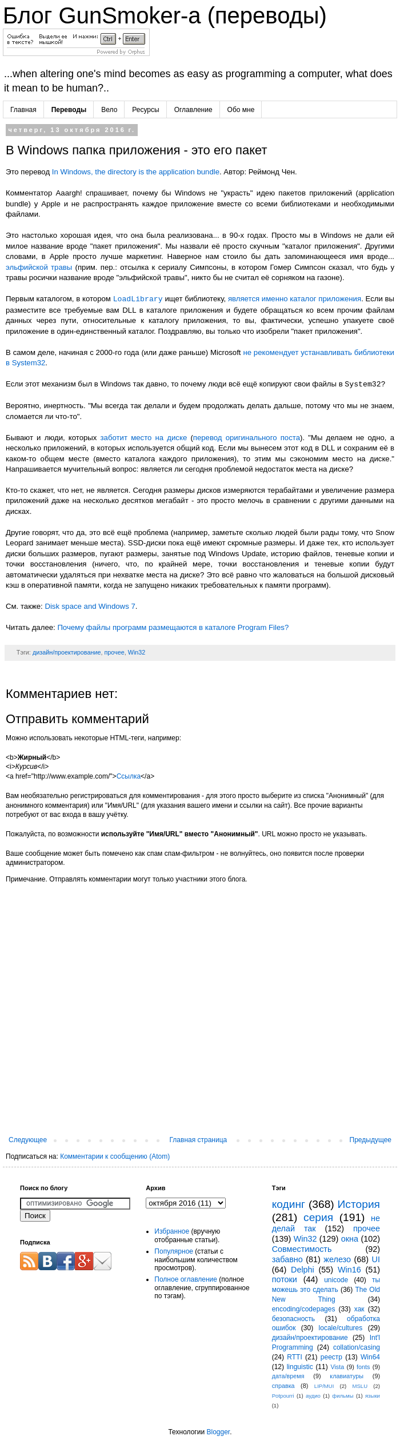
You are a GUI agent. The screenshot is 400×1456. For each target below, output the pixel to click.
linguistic (300, 1367)
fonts (363, 1366)
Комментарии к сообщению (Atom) (115, 1156)
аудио (313, 1396)
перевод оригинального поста (246, 437)
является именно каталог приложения (294, 299)
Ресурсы (145, 110)
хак (359, 1309)
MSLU (359, 1386)
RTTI (294, 1357)
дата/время (288, 1376)
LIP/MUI (324, 1386)
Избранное (171, 1231)
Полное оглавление (185, 1279)
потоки (284, 1279)
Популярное (173, 1251)
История (359, 1204)
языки (372, 1396)
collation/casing (356, 1347)
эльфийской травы (39, 267)
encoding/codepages (303, 1309)
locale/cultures (341, 1328)
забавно (287, 1259)
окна (349, 1238)
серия (318, 1217)
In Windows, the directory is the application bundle (135, 171)
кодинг (288, 1204)
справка (283, 1385)
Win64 (370, 1357)
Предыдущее (370, 1140)
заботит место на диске (144, 437)
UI (376, 1259)
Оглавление (193, 110)
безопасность (293, 1319)
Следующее (28, 1140)
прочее (114, 652)
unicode (336, 1280)
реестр (331, 1357)
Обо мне (241, 110)
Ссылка (129, 776)
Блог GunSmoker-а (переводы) (165, 15)
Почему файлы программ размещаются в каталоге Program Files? (173, 627)
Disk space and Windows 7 (90, 606)
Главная (23, 110)
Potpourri (283, 1396)
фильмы (342, 1396)
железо (337, 1259)
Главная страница (198, 1140)
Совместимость (302, 1249)
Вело (109, 110)
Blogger (218, 1432)
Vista (337, 1366)
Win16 (349, 1269)
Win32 (137, 652)
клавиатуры (346, 1376)
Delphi (302, 1269)
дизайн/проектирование (67, 652)
